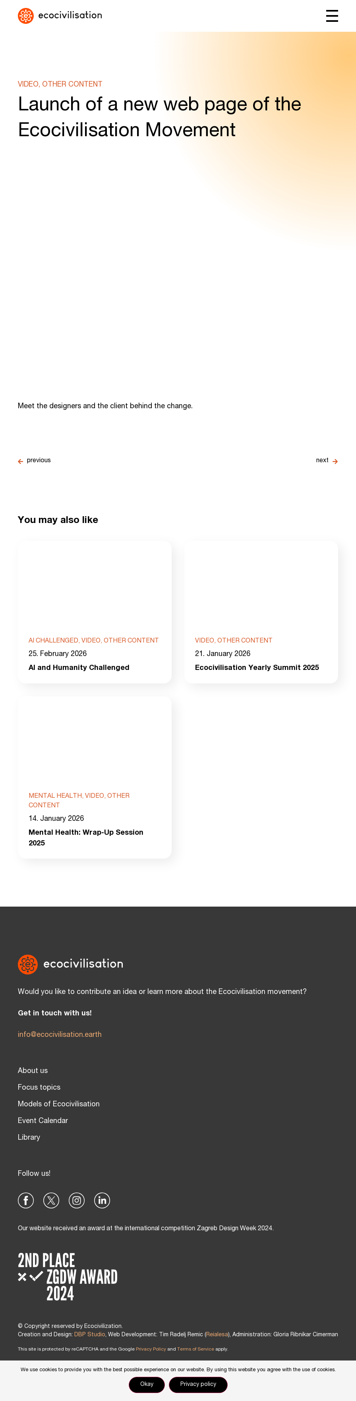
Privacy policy (198, 1384)
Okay (146, 1384)
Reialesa (217, 1335)
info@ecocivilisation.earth (60, 1035)
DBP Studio (89, 1335)
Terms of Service (195, 1349)
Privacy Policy (151, 1349)
